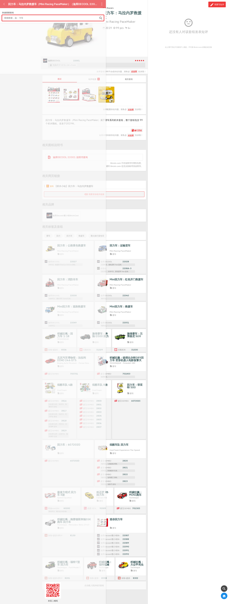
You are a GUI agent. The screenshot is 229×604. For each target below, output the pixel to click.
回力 (58, 235)
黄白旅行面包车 (97, 235)
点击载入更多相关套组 (94, 585)
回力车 (69, 235)
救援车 (81, 235)
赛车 (48, 235)
